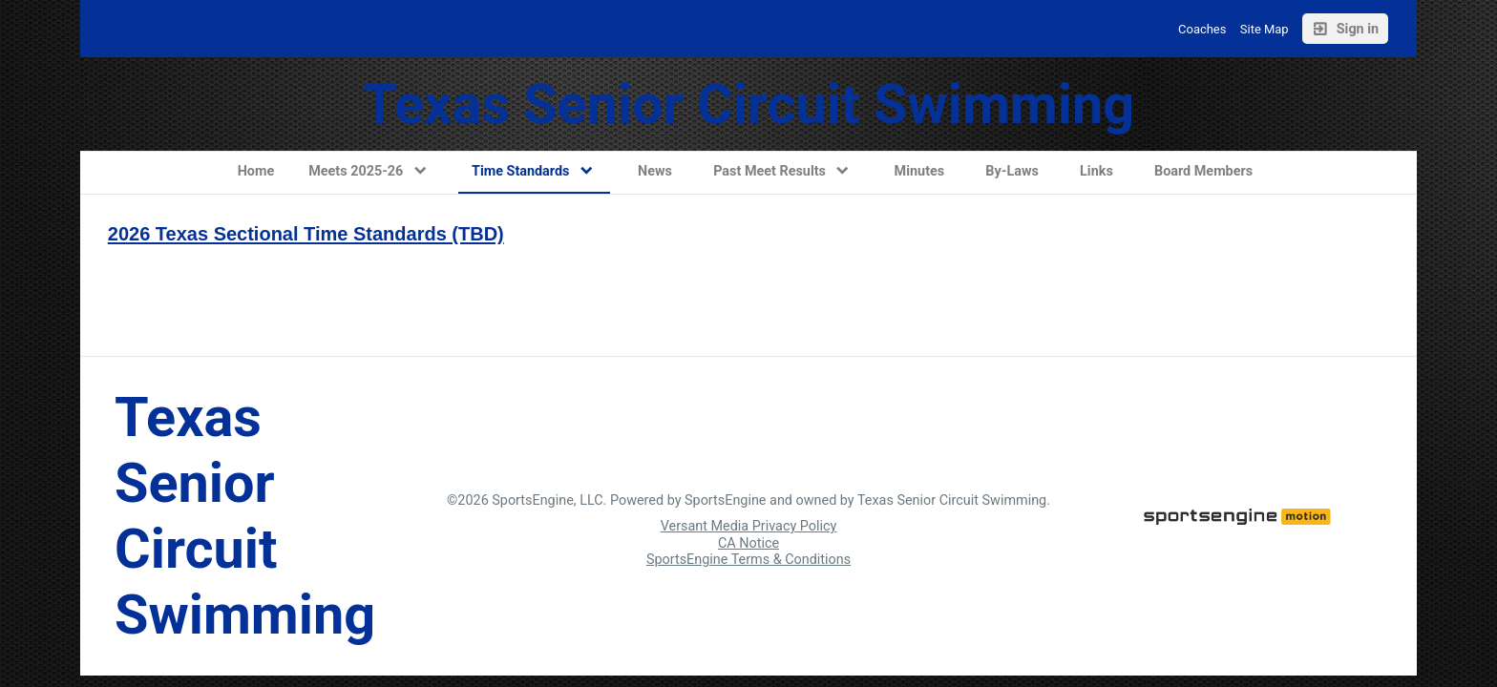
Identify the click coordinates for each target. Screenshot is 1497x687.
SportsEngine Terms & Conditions (748, 560)
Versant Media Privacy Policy (749, 526)
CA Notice (748, 543)
